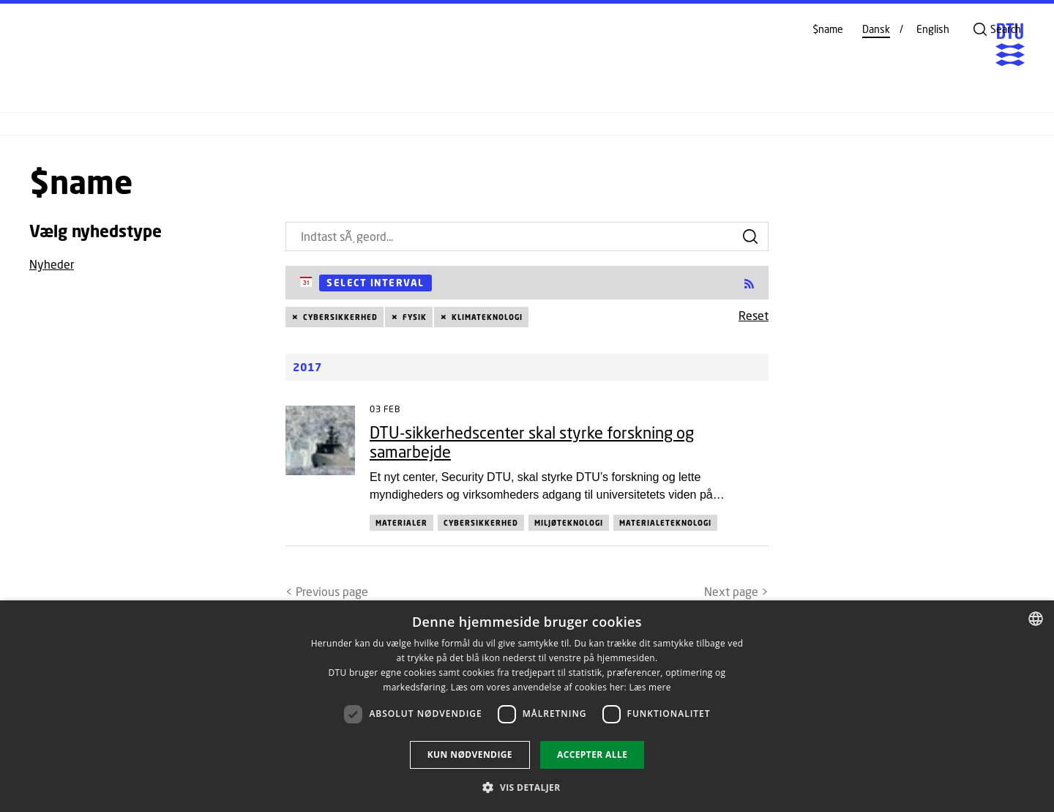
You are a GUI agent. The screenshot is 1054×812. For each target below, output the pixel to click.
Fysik (415, 317)
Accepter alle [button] (592, 754)
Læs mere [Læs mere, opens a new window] (649, 687)
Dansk (876, 29)
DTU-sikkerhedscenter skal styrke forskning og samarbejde (532, 441)
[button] (526, 787)
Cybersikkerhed (340, 317)
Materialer (401, 522)
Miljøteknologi (568, 522)
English (932, 29)
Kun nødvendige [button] (469, 754)
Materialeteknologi (665, 522)
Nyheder (51, 264)
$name (827, 29)
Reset (754, 315)
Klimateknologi (487, 317)
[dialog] (527, 706)
